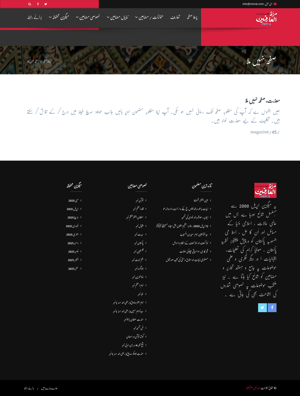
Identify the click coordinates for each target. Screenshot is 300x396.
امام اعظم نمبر (137, 285)
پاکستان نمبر (138, 243)
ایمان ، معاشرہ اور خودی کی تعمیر (195, 217)
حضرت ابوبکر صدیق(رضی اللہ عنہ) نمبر (126, 353)
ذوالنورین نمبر (137, 277)
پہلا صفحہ (192, 17)
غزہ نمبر (140, 294)
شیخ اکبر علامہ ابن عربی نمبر (132, 345)
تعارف (175, 17)
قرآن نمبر (139, 200)
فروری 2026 (72, 226)
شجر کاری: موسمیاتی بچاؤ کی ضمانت (193, 251)
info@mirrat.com (253, 4)
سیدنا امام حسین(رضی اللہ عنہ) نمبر (128, 311)
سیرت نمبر (139, 234)
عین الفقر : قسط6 (201, 200)
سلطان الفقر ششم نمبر (134, 217)
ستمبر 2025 (73, 268)
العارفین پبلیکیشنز (253, 388)
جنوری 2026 (72, 234)
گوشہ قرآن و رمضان (134, 336)
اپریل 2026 (72, 208)
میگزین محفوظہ (59, 17)
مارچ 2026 (73, 217)
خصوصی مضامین (88, 17)
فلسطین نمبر (138, 251)
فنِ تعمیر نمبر (138, 328)
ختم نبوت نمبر (137, 259)
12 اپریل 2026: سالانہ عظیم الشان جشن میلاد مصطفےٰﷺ (182, 226)
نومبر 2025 (73, 251)
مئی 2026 (73, 200)
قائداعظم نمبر (138, 208)
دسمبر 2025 (73, 243)
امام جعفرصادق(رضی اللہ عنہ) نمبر (128, 302)
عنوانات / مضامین (149, 17)
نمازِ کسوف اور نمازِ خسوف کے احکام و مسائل (190, 243)
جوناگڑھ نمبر (139, 268)
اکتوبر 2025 (73, 259)
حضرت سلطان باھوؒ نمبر (133, 319)
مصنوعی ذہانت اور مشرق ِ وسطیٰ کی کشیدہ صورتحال (187, 259)
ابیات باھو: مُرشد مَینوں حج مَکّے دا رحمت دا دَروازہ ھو (185, 208)
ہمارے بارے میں (49, 388)
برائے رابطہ (34, 17)
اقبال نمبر (139, 226)
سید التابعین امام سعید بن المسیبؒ (194, 234)
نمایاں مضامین (117, 17)
